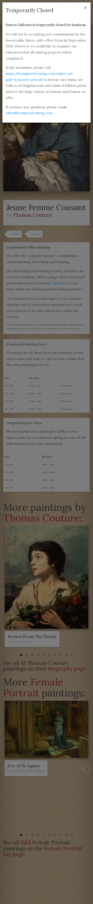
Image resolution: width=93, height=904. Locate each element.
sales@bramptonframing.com (29, 113)
